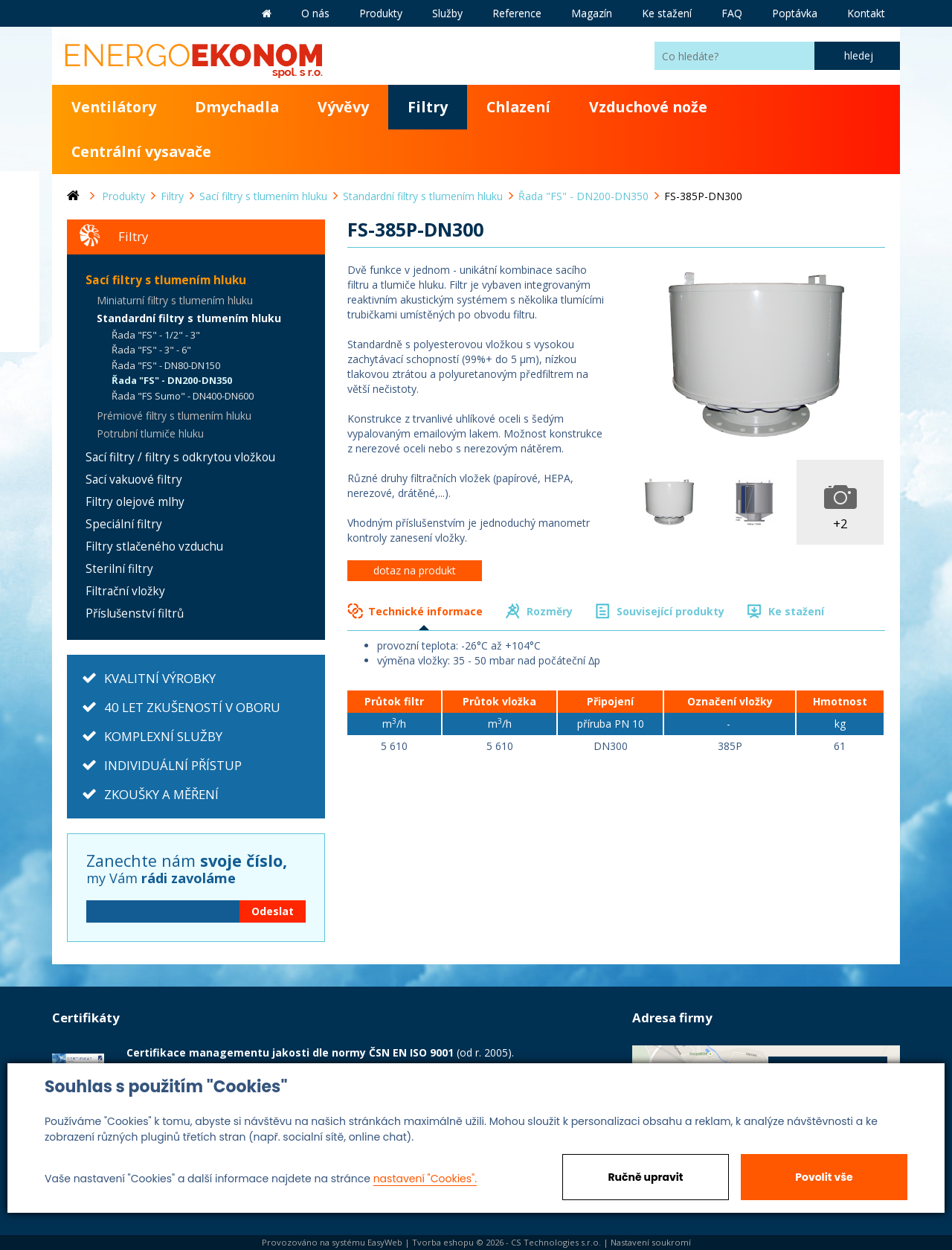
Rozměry (550, 611)
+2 (840, 523)
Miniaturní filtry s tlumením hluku (175, 300)
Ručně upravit (645, 1177)
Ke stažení (796, 611)
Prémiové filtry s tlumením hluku (174, 415)
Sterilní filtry (119, 569)
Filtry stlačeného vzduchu (154, 546)
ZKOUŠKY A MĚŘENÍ (161, 794)
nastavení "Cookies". (425, 1178)
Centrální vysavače (141, 151)
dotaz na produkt (414, 570)
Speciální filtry (124, 524)
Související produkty (670, 611)
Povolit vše (823, 1177)
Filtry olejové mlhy (135, 502)
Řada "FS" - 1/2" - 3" (156, 335)
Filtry (428, 107)
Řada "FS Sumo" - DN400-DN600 (183, 396)
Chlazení (518, 107)
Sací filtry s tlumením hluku (166, 280)
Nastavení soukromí (651, 1242)
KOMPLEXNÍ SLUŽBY (163, 736)
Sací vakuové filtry (134, 479)
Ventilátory (113, 107)
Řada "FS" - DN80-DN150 (166, 365)
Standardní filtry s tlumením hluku (189, 318)
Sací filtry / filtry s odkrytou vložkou (180, 457)
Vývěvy (343, 107)
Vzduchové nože (648, 107)
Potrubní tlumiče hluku (150, 433)
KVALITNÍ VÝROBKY (160, 678)
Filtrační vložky (125, 591)
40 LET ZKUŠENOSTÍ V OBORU (192, 707)
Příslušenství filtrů (135, 613)
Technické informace (425, 611)
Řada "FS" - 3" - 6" (151, 349)
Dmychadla (237, 107)
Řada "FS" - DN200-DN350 (172, 380)
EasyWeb (384, 1242)
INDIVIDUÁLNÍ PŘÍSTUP (173, 765)
